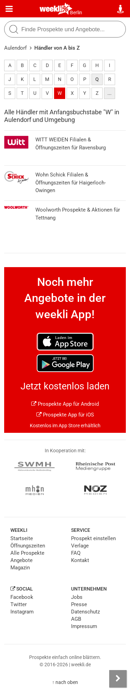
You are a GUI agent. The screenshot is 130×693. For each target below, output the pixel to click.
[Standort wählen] (121, 9)
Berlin (76, 12)
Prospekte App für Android (65, 404)
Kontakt (80, 560)
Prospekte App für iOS (65, 415)
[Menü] (9, 9)
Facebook (21, 597)
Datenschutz (85, 612)
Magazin (20, 567)
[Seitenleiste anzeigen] (118, 678)
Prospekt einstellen (93, 538)
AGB (76, 619)
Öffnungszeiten (27, 546)
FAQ (75, 553)
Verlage (80, 546)
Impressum (84, 626)
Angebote (21, 560)
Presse (79, 604)
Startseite (21, 538)
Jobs (77, 597)
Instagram (22, 612)
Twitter (18, 604)
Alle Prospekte (27, 553)
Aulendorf (15, 48)
